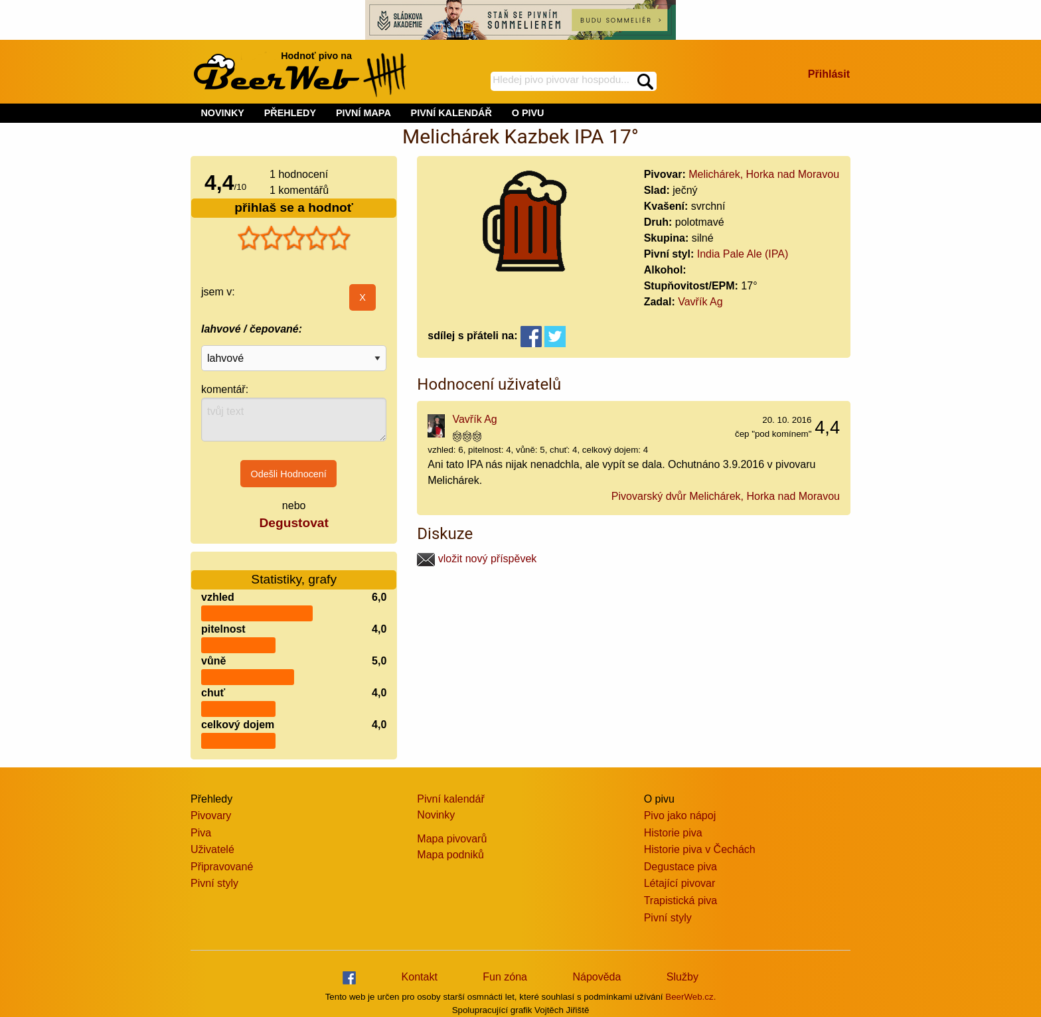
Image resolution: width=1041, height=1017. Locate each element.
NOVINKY (222, 113)
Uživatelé (212, 849)
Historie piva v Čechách (700, 849)
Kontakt (420, 976)
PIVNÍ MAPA (363, 113)
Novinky (436, 815)
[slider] (294, 238)
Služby (682, 976)
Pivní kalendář (450, 799)
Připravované (222, 866)
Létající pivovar (680, 883)
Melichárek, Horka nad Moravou (763, 174)
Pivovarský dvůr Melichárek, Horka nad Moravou (725, 496)
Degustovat (293, 523)
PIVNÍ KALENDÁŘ (451, 113)
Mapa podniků (450, 854)
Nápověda (596, 976)
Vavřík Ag (700, 301)
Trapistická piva (681, 900)
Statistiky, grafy (294, 571)
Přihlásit (829, 74)
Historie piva (673, 832)
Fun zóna (505, 976)
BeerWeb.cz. (690, 997)
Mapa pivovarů (452, 838)
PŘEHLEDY (290, 113)
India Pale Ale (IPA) (743, 254)
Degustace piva (680, 866)
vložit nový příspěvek (476, 558)
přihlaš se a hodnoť (293, 207)
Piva (201, 832)
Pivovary (211, 815)
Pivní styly (214, 883)
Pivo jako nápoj (680, 815)
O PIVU (528, 113)
